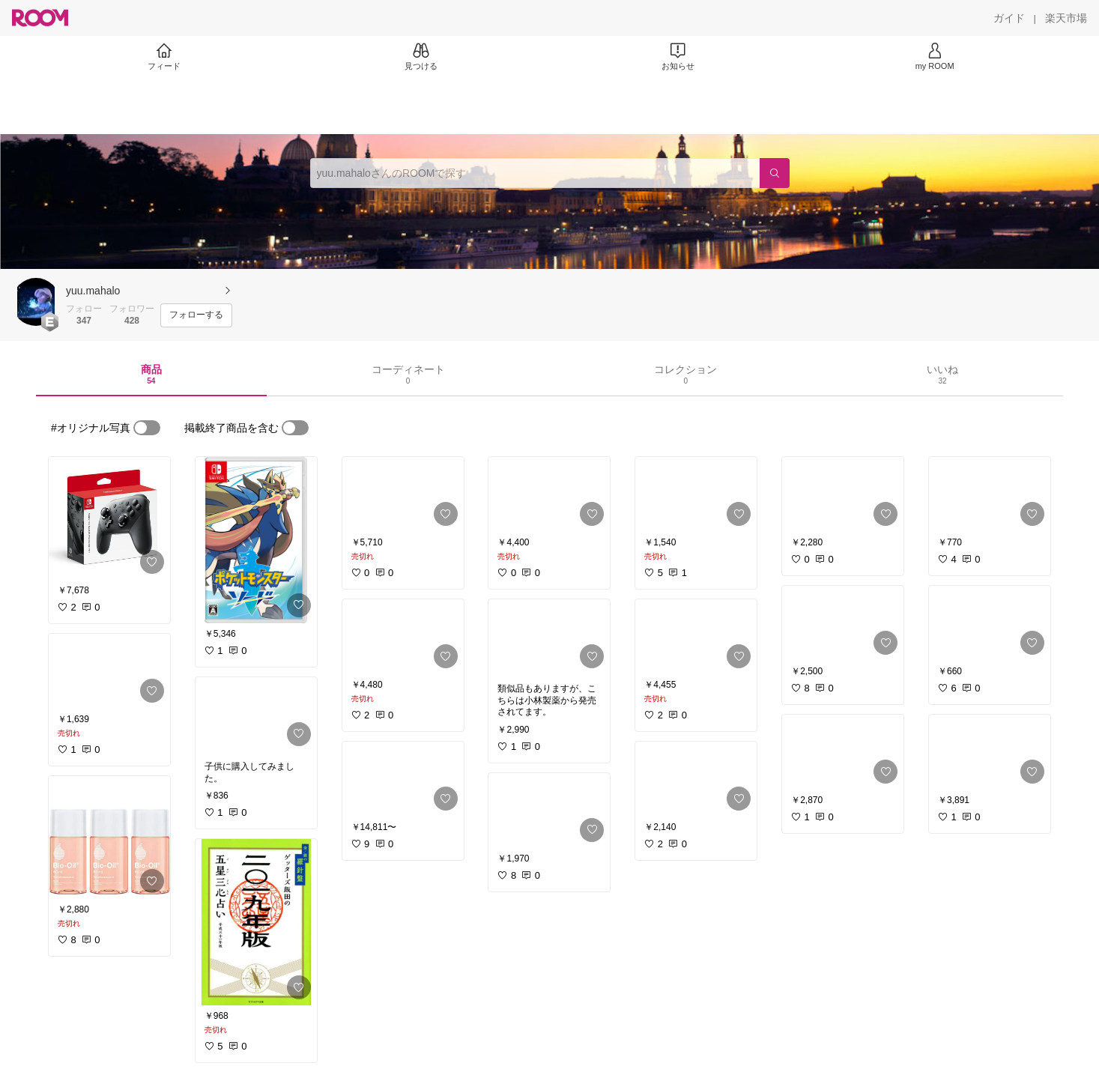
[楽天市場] (1066, 18)
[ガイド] (1009, 18)
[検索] (775, 173)
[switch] (146, 427)
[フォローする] (196, 315)
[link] (109, 518)
